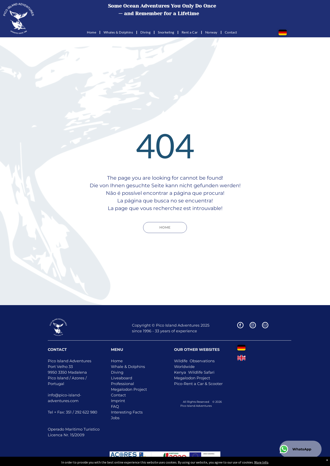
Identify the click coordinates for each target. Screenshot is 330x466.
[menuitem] (92, 32)
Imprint (118, 401)
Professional (122, 383)
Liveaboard (121, 378)
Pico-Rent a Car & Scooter (198, 383)
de (192, 366)
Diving (117, 372)
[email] (265, 325)
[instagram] (253, 325)
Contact (118, 395)
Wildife (181, 361)
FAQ (115, 406)
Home (117, 361)
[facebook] (240, 325)
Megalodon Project (129, 389)
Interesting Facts (127, 412)
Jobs (115, 418)
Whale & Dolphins (128, 366)
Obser (195, 361)
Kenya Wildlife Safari (194, 372)
